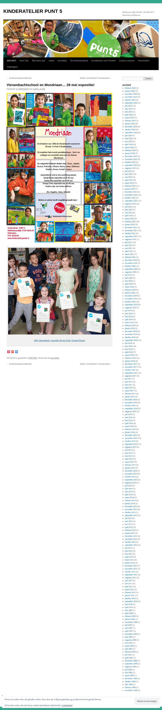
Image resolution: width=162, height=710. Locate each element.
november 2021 (131, 230)
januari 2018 (130, 361)
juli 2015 (128, 450)
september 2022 (131, 201)
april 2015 (129, 459)
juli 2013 (128, 518)
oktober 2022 (130, 198)
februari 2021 (130, 257)
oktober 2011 (130, 572)
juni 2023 (129, 174)
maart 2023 (129, 183)
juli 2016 (128, 414)
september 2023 (131, 165)
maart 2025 (129, 118)
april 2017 (129, 388)
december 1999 (131, 678)
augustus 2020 (130, 272)
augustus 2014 (130, 483)
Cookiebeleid (67, 705)
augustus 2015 (130, 447)
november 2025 (131, 97)
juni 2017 (129, 382)
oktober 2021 (130, 233)
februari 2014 (130, 500)
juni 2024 (129, 138)
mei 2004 (128, 643)
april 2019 (129, 319)
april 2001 (129, 658)
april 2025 (129, 115)
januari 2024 (130, 153)
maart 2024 (129, 147)
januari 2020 (130, 293)
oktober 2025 (130, 100)
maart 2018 (129, 355)
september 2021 (131, 236)
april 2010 (129, 607)
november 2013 (131, 509)
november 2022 (131, 195)
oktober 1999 (130, 681)
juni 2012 (129, 551)
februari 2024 (130, 150)
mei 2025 (128, 112)
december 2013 (131, 506)
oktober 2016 (130, 405)
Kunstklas (62, 60)
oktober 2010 (130, 598)
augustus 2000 (130, 666)
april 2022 (129, 215)
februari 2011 (130, 592)
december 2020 (131, 260)
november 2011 (131, 569)
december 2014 (131, 471)
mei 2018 (128, 349)
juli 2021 (128, 242)
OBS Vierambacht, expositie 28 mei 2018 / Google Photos (59, 340)
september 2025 (131, 103)
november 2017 (131, 367)
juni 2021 (129, 245)
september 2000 (131, 664)
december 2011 (131, 566)
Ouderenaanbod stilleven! (19, 78)
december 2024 (131, 126)
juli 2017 (128, 379)
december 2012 (131, 536)
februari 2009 (130, 616)
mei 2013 (128, 524)
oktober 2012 (130, 542)
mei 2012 (128, 554)
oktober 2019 (130, 302)
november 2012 (131, 539)
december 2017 (131, 364)
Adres (51, 60)
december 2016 (131, 399)
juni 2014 (129, 488)
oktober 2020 (130, 266)
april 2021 (129, 251)
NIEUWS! (11, 60)
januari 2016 (130, 432)
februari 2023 (130, 186)
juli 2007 (128, 625)
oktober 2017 (130, 370)
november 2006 (131, 634)
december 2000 (131, 661)
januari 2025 (130, 123)
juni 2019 (129, 313)
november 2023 (131, 159)
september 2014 (131, 480)
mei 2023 (128, 177)
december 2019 (131, 296)
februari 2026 (130, 88)
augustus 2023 (130, 168)
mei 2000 (128, 672)
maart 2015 (129, 462)
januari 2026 (130, 91)
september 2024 (131, 132)
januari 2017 (130, 396)
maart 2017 (129, 391)
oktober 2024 (130, 129)
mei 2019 (128, 316)
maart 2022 (129, 218)
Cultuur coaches (127, 60)
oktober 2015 (130, 441)
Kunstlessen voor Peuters (103, 60)
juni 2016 (129, 417)
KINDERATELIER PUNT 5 (32, 11)
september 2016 (131, 408)
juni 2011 (128, 580)
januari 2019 (130, 328)
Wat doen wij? (38, 60)
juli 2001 (128, 655)
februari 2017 (130, 394)
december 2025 (131, 94)
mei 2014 (128, 491)
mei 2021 (128, 248)
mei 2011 (128, 583)
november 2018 (131, 334)
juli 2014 (128, 485)
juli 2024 (128, 135)
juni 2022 (129, 210)
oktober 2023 (130, 162)
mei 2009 (128, 610)
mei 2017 (128, 385)
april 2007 (129, 631)
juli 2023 (128, 171)
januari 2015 (130, 468)
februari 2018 (130, 358)
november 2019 (131, 299)
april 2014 (129, 494)
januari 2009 (130, 619)
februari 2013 (130, 530)
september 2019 (131, 304)
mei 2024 (128, 141)
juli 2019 (128, 310)
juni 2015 (129, 453)
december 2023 (131, 156)
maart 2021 (129, 254)
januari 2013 (130, 533)
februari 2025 (130, 121)
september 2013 (131, 515)
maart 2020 (129, 287)
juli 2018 (128, 343)
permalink (55, 358)
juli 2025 (128, 106)
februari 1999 (130, 687)
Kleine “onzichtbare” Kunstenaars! (96, 78)
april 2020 (129, 284)
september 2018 (131, 340)
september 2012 (131, 545)
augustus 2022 (130, 204)
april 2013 (129, 527)
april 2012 (129, 557)
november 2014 (131, 474)
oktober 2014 (130, 477)
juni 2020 (129, 278)
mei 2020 (128, 281)
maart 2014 (129, 497)
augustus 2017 (130, 376)
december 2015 (131, 435)
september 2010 (131, 601)
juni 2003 (129, 649)
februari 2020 (130, 290)
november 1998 (131, 690)
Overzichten (143, 60)
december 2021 (131, 227)
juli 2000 (128, 669)
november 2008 (131, 622)
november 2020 (131, 263)
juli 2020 (128, 275)
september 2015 (131, 444)
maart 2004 (129, 646)
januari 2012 (130, 563)
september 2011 (131, 575)
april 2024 (129, 144)
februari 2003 (130, 652)
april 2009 (129, 613)
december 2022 (131, 192)
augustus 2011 (130, 577)
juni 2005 (129, 637)
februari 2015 (130, 465)
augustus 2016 (130, 411)
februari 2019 (130, 325)
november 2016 (131, 402)
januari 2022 (130, 224)
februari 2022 (130, 221)
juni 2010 (129, 604)
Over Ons (24, 60)
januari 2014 (130, 503)
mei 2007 (128, 628)
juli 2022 (128, 207)
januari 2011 (130, 595)
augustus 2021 (130, 239)
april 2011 (129, 586)
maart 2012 (129, 560)
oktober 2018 (130, 337)
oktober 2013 (130, 512)
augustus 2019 (130, 307)
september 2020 (131, 269)
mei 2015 (128, 456)
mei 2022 (128, 212)
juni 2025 (129, 109)
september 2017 (131, 373)
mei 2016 (128, 420)
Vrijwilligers (12, 67)
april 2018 (129, 352)
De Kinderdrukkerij (79, 60)
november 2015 (131, 438)
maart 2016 (129, 426)
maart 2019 (129, 322)
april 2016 (129, 423)
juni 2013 (129, 521)
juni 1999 (129, 684)
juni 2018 (129, 346)
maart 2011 (129, 589)
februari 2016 (130, 429)
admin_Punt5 (39, 89)
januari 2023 (130, 189)
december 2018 (131, 331)
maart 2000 (129, 675)
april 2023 (129, 180)
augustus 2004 (130, 640)
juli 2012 (128, 548)
